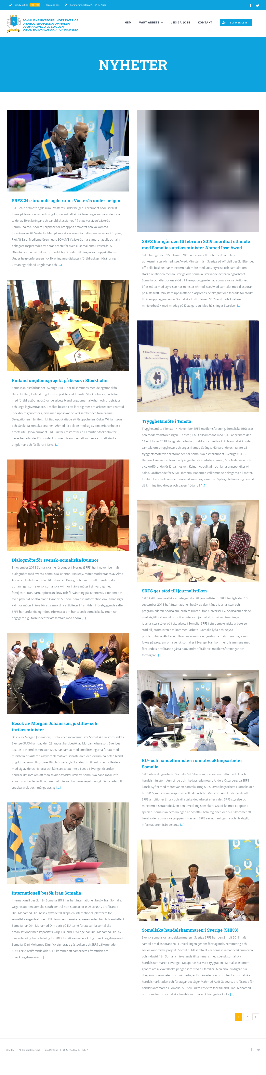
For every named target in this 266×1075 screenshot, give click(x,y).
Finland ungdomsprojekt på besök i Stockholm (60, 380)
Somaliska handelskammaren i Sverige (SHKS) (190, 930)
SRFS (11, 1050)
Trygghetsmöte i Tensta (166, 421)
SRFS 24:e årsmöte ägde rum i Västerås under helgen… (68, 200)
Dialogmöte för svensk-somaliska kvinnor (55, 560)
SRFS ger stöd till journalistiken (174, 591)
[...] (60, 265)
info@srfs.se (51, 1050)
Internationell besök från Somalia (46, 893)
